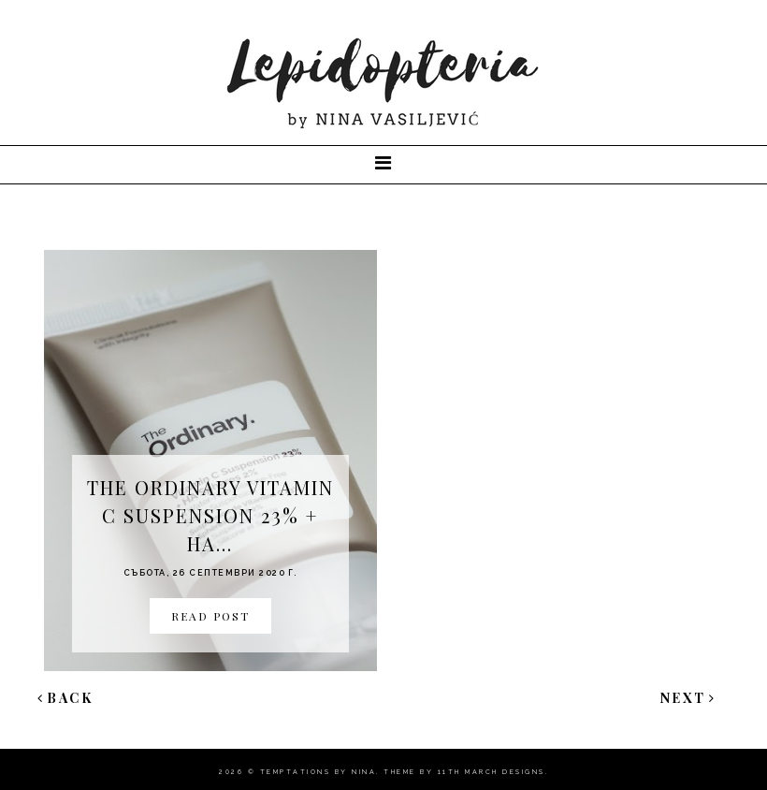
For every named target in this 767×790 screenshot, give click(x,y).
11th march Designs (491, 772)
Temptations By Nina (318, 772)
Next (688, 698)
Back (65, 698)
